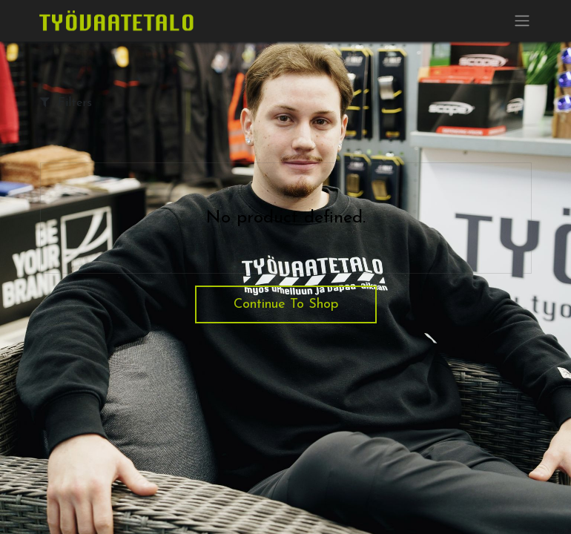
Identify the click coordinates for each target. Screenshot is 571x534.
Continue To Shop (286, 304)
